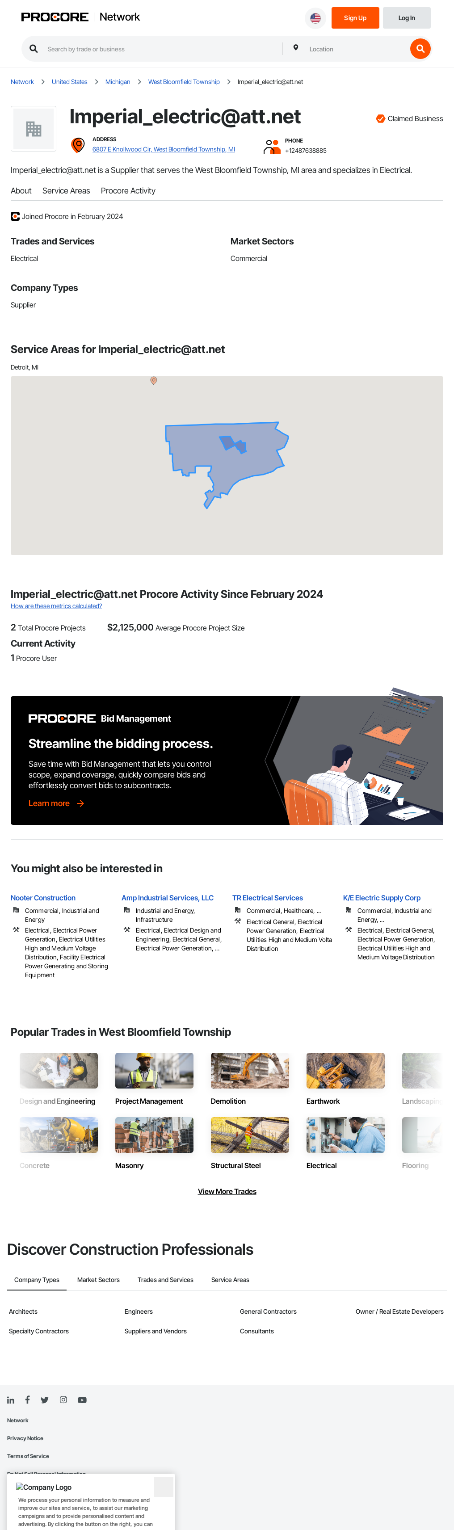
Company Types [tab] (36, 1279)
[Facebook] (27, 1400)
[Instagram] (63, 1400)
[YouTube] (82, 1400)
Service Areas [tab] (230, 1279)
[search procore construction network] (161, 48)
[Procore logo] (54, 18)
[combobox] (356, 48)
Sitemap (17, 1491)
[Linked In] (10, 1400)
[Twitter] (45, 1400)
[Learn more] (57, 803)
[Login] (407, 17)
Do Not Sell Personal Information (46, 1474)
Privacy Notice (25, 1438)
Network (120, 17)
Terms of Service (28, 1456)
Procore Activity (128, 190)
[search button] (420, 48)
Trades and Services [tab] (165, 1279)
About (21, 190)
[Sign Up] (355, 17)
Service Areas (66, 190)
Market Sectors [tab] (98, 1279)
